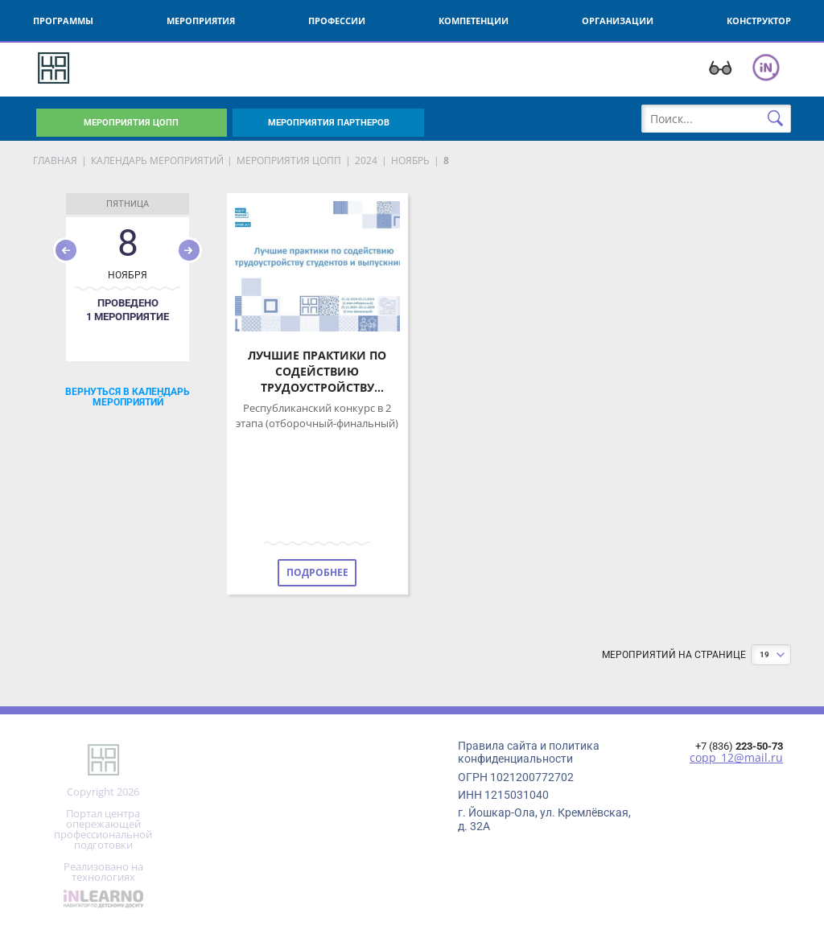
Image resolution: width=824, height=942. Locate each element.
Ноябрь (410, 160)
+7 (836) (739, 746)
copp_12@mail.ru (736, 757)
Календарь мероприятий (157, 160)
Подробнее (317, 572)
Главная (55, 160)
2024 (366, 160)
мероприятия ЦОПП (289, 160)
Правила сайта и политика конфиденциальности (528, 752)
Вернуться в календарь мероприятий (127, 396)
